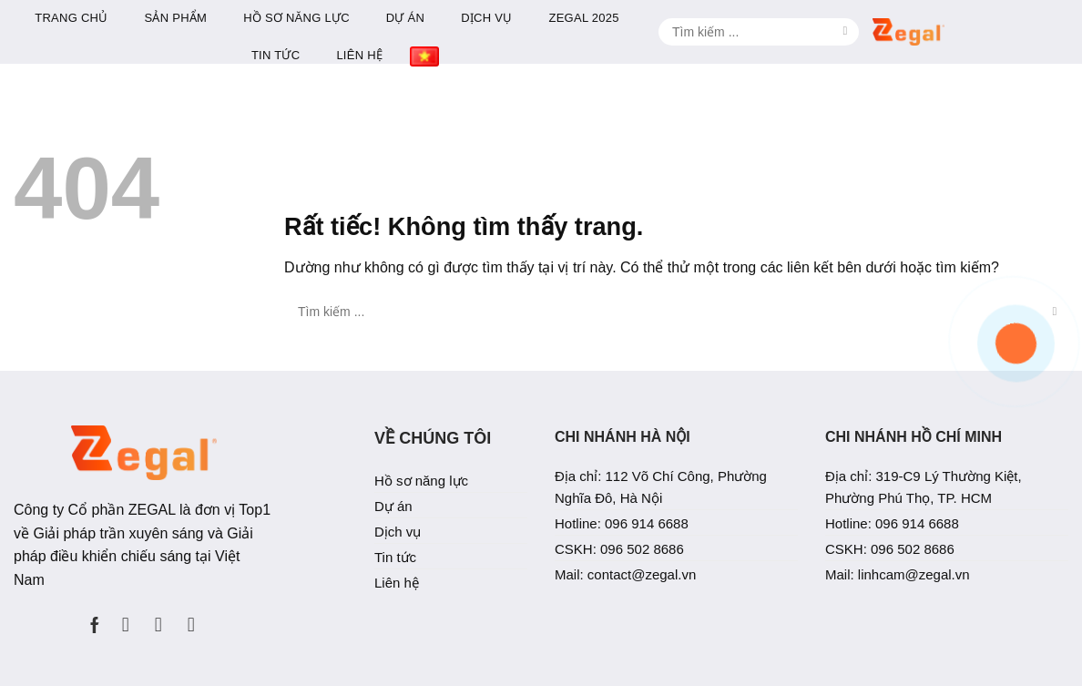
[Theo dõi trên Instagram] (126, 616)
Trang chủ (280, 18)
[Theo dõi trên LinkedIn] (158, 616)
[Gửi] (1054, 27)
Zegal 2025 (793, 18)
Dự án (615, 18)
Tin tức (485, 55)
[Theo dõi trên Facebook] (95, 616)
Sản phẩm (384, 18)
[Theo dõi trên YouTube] (191, 616)
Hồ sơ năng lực (506, 18)
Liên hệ (569, 55)
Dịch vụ (695, 18)
